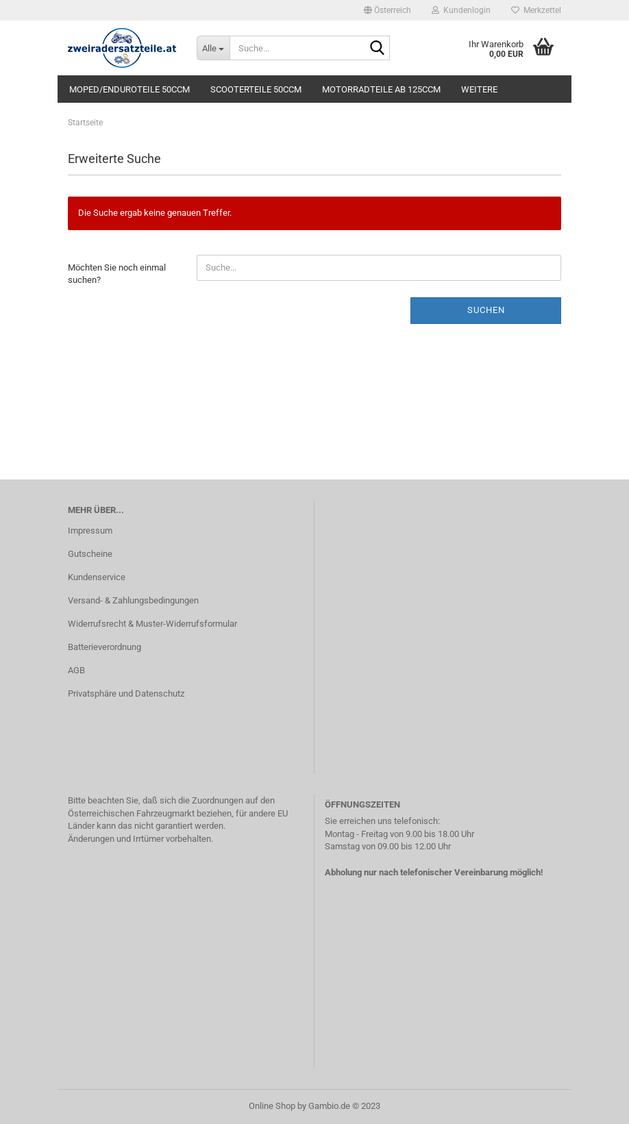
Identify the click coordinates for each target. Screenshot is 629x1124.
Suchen (486, 310)
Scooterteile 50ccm (255, 89)
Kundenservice (96, 577)
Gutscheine (90, 554)
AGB (76, 670)
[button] (387, 10)
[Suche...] (213, 48)
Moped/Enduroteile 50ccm (129, 89)
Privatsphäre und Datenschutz (126, 693)
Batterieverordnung (104, 647)
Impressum (90, 530)
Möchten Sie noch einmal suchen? (117, 274)
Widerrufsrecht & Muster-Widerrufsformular (152, 624)
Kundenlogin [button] (461, 10)
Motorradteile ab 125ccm (381, 89)
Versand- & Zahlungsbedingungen (133, 600)
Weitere (479, 89)
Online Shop (272, 1106)
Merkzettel (536, 10)
